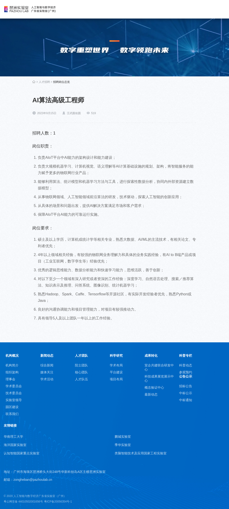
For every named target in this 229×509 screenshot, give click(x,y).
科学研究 (116, 355)
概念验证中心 (154, 387)
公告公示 (185, 376)
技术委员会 (14, 393)
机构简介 (12, 365)
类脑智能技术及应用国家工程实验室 (141, 453)
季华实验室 (123, 445)
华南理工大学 (13, 436)
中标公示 (185, 393)
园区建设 (12, 407)
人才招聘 (44, 82)
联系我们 (12, 414)
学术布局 (116, 365)
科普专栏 (185, 355)
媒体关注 (46, 372)
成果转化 (151, 355)
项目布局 (116, 379)
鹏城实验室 (123, 436)
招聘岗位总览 (61, 82)
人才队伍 (81, 379)
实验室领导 (14, 400)
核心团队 (81, 372)
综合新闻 (46, 365)
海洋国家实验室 (15, 445)
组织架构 (12, 372)
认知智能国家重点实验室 (21, 453)
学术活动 (46, 379)
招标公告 (185, 386)
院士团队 (81, 365)
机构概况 (12, 355)
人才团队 (81, 355)
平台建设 (116, 372)
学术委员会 (14, 386)
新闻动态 (46, 355)
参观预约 (185, 372)
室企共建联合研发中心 (159, 367)
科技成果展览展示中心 (159, 378)
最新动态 (151, 394)
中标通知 (185, 400)
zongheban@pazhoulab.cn (32, 479)
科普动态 (185, 365)
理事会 (10, 379)
